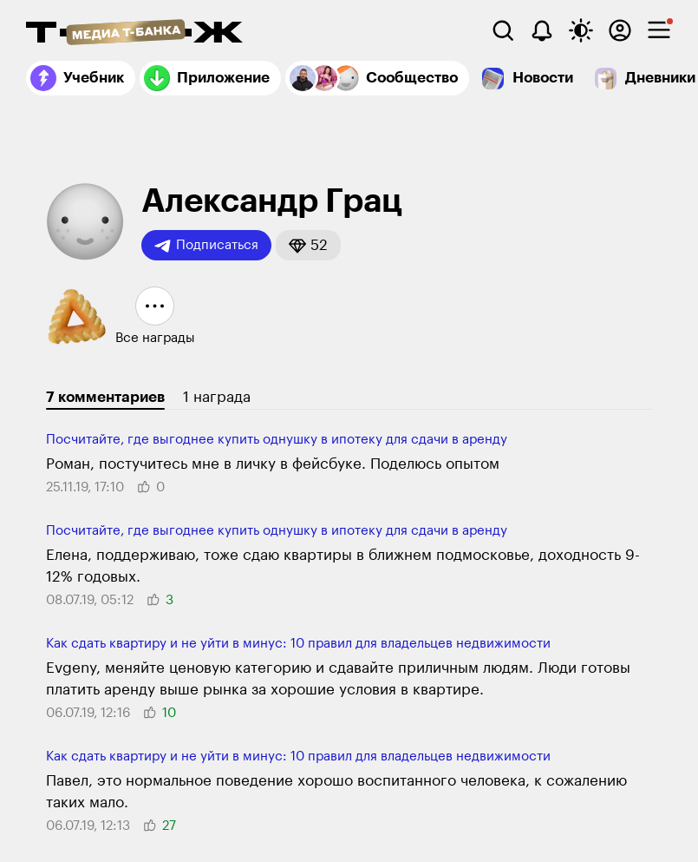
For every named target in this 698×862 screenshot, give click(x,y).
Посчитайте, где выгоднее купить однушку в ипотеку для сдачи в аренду (276, 439)
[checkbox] (659, 30)
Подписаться (206, 245)
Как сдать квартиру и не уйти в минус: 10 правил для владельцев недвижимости (298, 643)
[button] (308, 245)
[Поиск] (503, 30)
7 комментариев (105, 397)
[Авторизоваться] (620, 30)
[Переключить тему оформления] (581, 30)
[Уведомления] (542, 30)
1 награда (217, 397)
